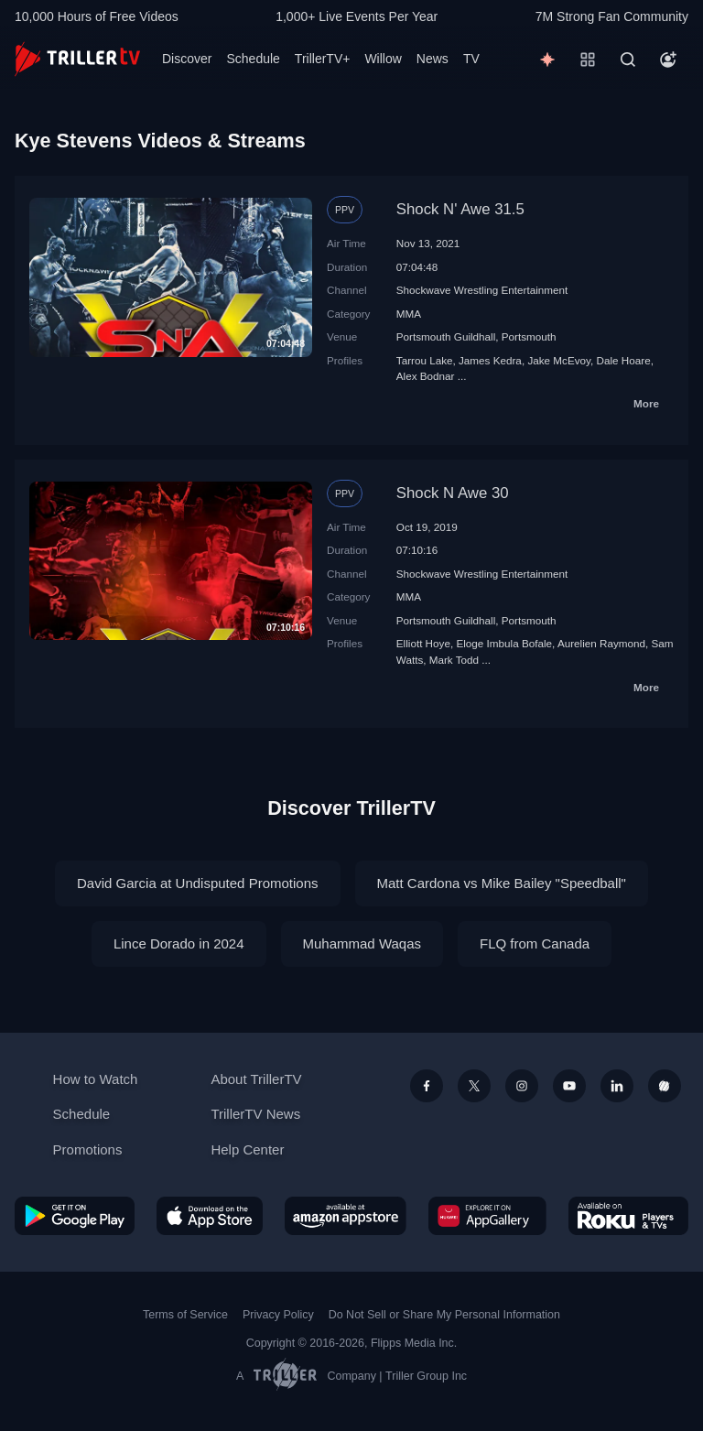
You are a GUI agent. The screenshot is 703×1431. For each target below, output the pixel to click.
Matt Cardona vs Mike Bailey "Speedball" (501, 883)
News (432, 58)
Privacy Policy (278, 1314)
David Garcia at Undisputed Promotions (197, 883)
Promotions (88, 1149)
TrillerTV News (255, 1114)
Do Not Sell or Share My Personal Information (444, 1314)
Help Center (247, 1149)
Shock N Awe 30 (452, 493)
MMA (408, 314)
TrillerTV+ (323, 58)
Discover (186, 58)
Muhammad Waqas (362, 943)
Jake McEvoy (558, 360)
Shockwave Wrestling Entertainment (482, 290)
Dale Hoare (624, 360)
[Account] (668, 59)
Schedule (252, 58)
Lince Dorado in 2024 (179, 943)
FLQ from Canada (534, 943)
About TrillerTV (256, 1079)
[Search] (628, 59)
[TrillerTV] (77, 59)
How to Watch (95, 1079)
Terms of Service (185, 1314)
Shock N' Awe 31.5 (460, 209)
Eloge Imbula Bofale (504, 643)
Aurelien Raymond (601, 643)
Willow (382, 58)
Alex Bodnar (425, 376)
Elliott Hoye (423, 643)
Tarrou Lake (424, 360)
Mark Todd (454, 660)
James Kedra (490, 360)
